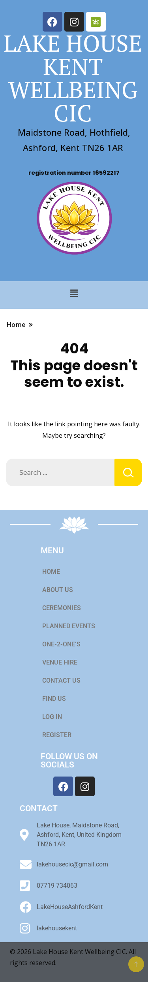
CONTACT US (61, 680)
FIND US (54, 698)
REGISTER (56, 735)
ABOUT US (57, 590)
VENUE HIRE (64, 662)
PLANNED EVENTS (68, 626)
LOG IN (52, 717)
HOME (51, 571)
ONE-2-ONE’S (61, 644)
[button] (74, 293)
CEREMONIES (66, 608)
